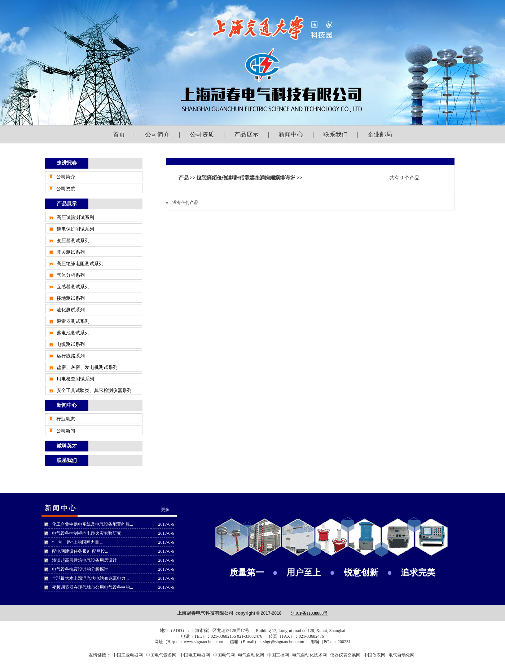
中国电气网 (224, 655)
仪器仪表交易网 (345, 655)
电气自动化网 (251, 655)
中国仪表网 (374, 655)
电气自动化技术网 (309, 655)
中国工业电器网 (128, 655)
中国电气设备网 (161, 655)
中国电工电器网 (195, 655)
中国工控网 (278, 655)
